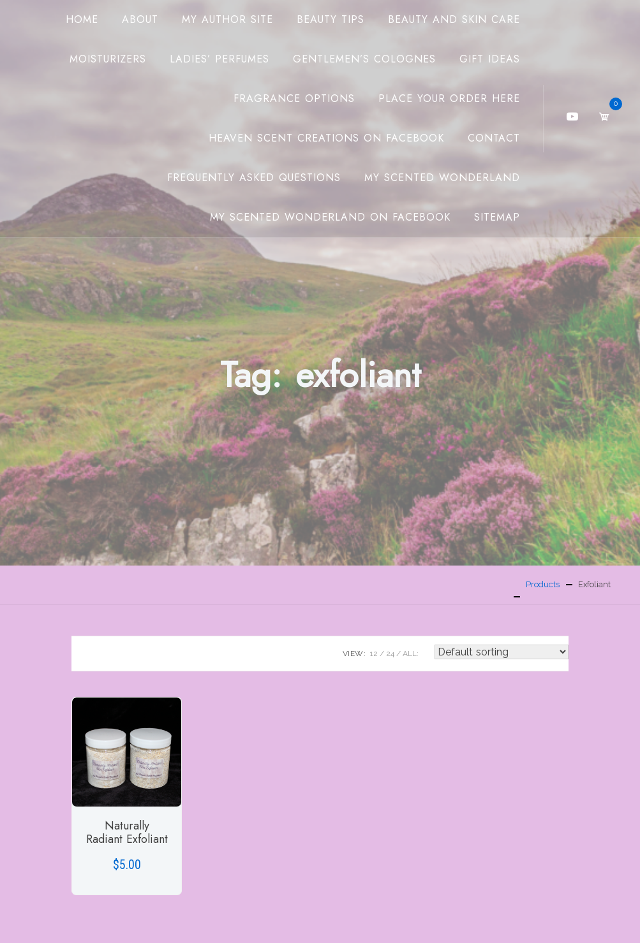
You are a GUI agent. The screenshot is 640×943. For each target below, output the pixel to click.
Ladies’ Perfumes (219, 59)
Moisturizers (108, 59)
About (140, 19)
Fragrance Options (294, 98)
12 (374, 653)
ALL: (411, 653)
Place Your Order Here (449, 98)
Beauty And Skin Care (454, 19)
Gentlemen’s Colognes (364, 59)
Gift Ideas (489, 59)
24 (390, 653)
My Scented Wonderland (442, 177)
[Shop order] (502, 652)
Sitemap (497, 217)
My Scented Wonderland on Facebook (330, 217)
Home (82, 19)
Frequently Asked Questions (254, 177)
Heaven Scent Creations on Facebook (326, 138)
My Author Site (227, 19)
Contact (494, 138)
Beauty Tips (330, 19)
